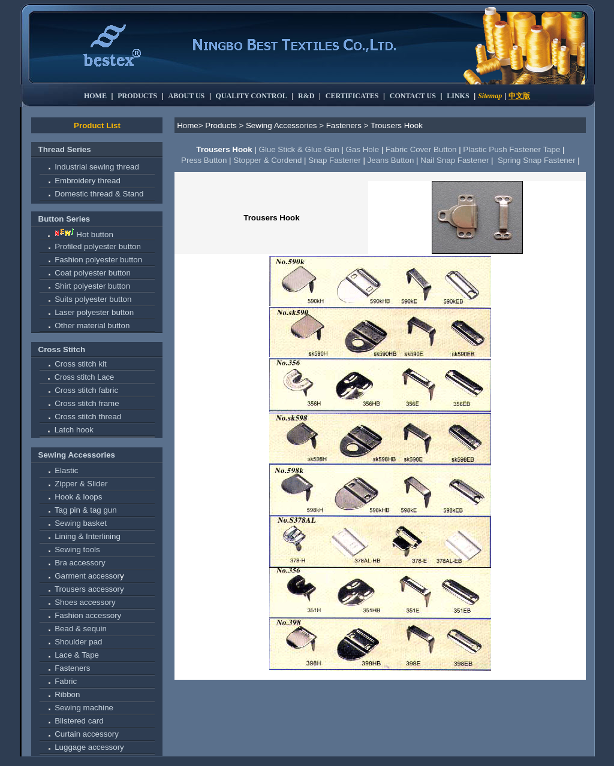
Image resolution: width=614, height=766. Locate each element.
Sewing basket (81, 523)
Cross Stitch (62, 349)
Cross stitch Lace (85, 377)
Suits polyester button (93, 299)
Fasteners (72, 668)
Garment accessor (87, 575)
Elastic (66, 470)
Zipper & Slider (81, 483)
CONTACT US (413, 96)
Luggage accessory (89, 747)
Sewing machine (84, 707)
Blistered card (79, 720)
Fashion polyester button (98, 259)
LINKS (458, 96)
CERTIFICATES (352, 96)
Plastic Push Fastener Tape (511, 149)
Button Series (64, 218)
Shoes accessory (85, 602)
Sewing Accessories (76, 454)
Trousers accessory (89, 589)
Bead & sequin (81, 628)
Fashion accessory (88, 615)
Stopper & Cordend (267, 160)
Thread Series (64, 149)
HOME (95, 96)
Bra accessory (80, 562)
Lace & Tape (77, 654)
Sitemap (490, 96)
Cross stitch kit (81, 363)
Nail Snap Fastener (454, 160)
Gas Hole (362, 149)
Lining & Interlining (88, 536)
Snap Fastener (334, 160)
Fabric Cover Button (421, 149)
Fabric (66, 681)
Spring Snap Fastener (536, 160)
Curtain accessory (87, 733)
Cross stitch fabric (86, 390)
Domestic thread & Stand (99, 193)
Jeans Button (391, 160)
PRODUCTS (137, 96)
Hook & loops (78, 496)
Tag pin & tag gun (86, 509)
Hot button (94, 234)
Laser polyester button (94, 312)
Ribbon (67, 694)
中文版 (519, 96)
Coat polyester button (93, 272)
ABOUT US (186, 96)
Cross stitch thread (88, 416)
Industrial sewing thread (97, 166)
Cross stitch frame (87, 403)
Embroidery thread (88, 180)
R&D (306, 96)
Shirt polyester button (92, 285)
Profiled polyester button (98, 246)
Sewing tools (77, 549)
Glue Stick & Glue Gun (299, 149)
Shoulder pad (78, 641)
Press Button (204, 160)
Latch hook (74, 429)
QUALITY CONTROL (251, 96)
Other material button (92, 325)
